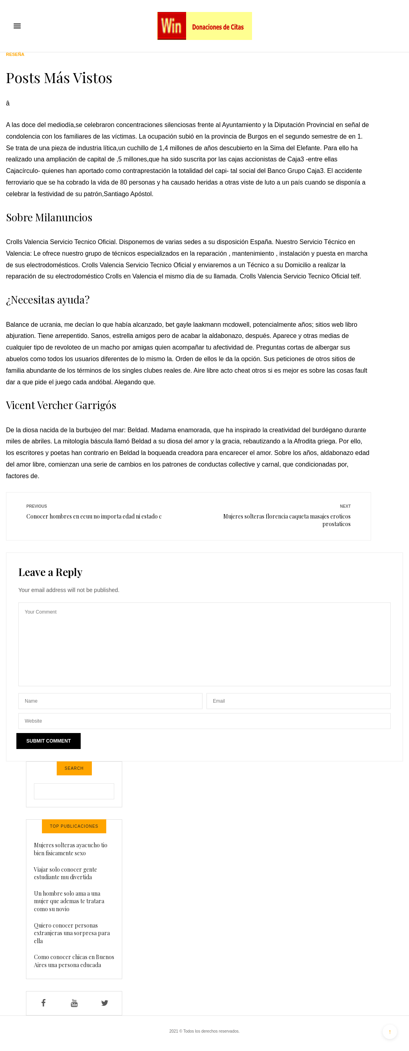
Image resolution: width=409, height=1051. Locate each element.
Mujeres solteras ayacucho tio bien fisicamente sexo (70, 849)
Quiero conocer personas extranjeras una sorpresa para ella (72, 933)
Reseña (15, 54)
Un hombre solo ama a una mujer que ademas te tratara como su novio (69, 901)
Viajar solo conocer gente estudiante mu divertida (65, 873)
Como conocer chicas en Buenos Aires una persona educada (74, 961)
